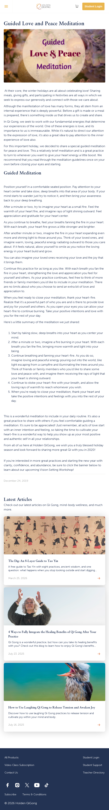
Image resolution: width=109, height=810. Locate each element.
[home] (43, 6)
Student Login (93, 6)
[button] (6, 6)
